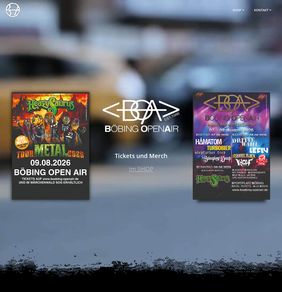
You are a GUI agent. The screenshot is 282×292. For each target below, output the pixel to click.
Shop (239, 10)
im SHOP (141, 169)
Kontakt (263, 10)
